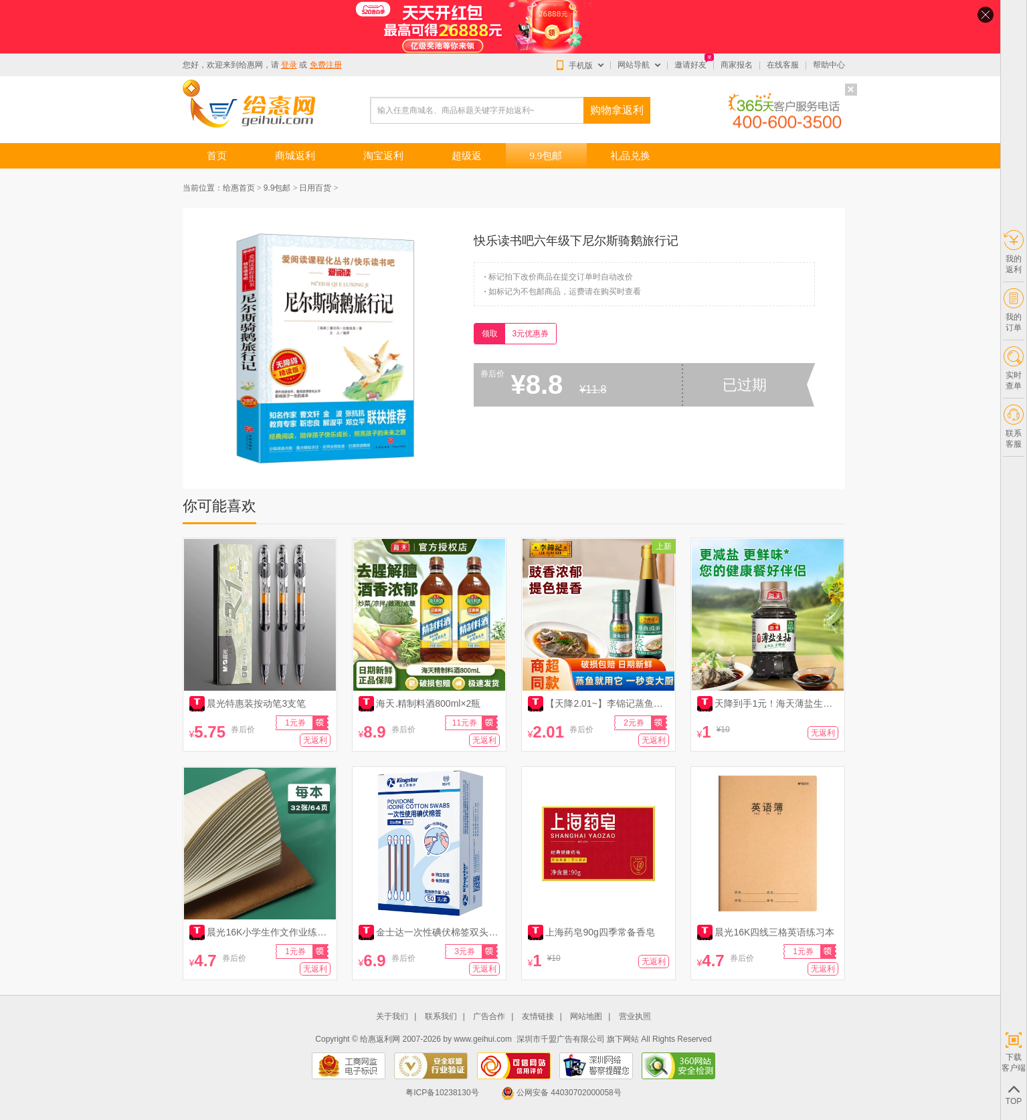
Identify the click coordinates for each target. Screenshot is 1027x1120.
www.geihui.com (483, 1039)
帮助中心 (829, 65)
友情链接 (538, 1016)
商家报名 (737, 65)
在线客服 (783, 65)
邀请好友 (690, 65)
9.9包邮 (277, 188)
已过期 (745, 384)
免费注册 (326, 65)
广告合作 (489, 1016)
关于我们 (392, 1016)
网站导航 (634, 65)
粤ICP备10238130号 (441, 1092)
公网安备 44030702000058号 (561, 1092)
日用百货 (315, 188)
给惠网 (251, 65)
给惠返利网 (380, 1039)
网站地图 (586, 1016)
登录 (289, 65)
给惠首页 (239, 188)
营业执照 (635, 1016)
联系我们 (441, 1016)
